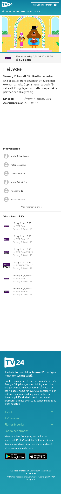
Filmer (16, 11)
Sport (29, 11)
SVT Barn (25, 59)
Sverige (47, 470)
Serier (22, 11)
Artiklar (37, 11)
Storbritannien (36, 470)
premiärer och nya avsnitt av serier (24, 400)
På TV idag (7, 11)
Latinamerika (30, 473)
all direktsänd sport (33, 397)
